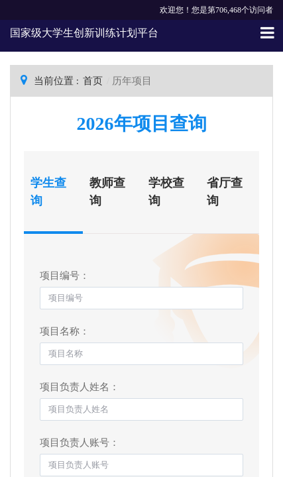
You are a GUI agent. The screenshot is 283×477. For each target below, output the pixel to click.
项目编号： (64, 275)
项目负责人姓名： (79, 387)
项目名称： (64, 331)
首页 (93, 81)
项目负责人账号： (79, 442)
